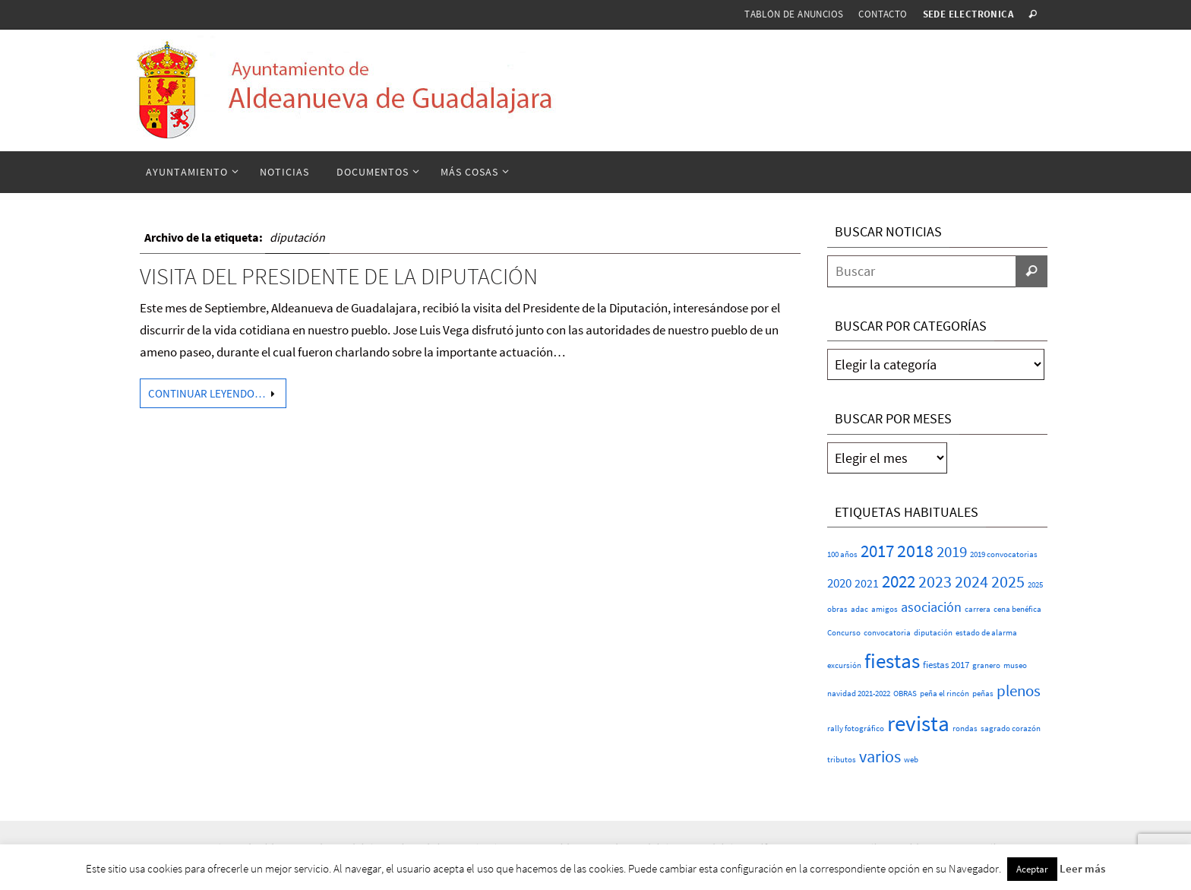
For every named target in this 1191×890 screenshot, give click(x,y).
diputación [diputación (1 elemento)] (933, 633)
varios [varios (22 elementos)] (880, 756)
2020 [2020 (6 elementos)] (839, 583)
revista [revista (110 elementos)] (918, 723)
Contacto (882, 14)
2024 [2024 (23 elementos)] (971, 581)
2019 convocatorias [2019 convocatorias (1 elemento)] (1004, 554)
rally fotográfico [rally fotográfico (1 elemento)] (855, 728)
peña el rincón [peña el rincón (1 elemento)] (944, 693)
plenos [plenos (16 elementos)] (1019, 691)
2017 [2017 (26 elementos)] (877, 551)
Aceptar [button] (1032, 869)
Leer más (1082, 868)
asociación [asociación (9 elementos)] (931, 607)
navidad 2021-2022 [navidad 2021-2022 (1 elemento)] (858, 693)
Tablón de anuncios (793, 14)
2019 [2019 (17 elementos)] (952, 551)
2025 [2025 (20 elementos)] (1008, 582)
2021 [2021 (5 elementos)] (867, 583)
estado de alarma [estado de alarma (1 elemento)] (986, 633)
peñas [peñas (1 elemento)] (983, 693)
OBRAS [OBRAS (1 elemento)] (905, 693)
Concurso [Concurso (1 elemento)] (844, 633)
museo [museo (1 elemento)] (1015, 665)
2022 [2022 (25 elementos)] (898, 581)
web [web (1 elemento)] (911, 760)
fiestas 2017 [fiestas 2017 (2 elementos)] (946, 664)
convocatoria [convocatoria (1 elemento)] (887, 633)
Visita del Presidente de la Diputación (339, 275)
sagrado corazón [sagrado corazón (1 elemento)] (1011, 728)
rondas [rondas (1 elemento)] (965, 728)
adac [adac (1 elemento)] (859, 609)
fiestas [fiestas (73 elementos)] (892, 660)
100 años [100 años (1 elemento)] (842, 554)
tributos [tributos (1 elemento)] (841, 760)
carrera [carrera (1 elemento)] (977, 609)
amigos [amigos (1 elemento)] (884, 609)
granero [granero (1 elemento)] (986, 665)
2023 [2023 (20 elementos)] (935, 582)
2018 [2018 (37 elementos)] (915, 550)
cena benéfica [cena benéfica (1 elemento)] (1017, 609)
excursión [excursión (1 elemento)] (844, 665)
